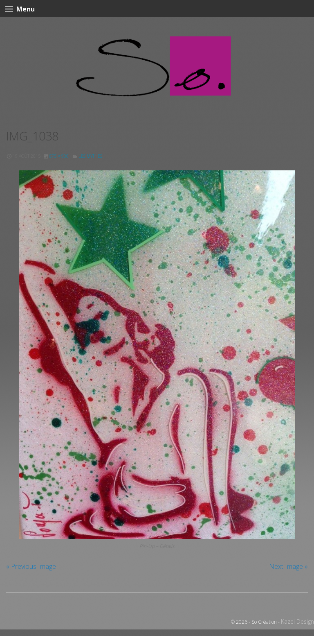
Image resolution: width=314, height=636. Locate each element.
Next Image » (288, 566)
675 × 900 (59, 156)
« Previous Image (31, 566)
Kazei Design (297, 621)
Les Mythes (90, 156)
